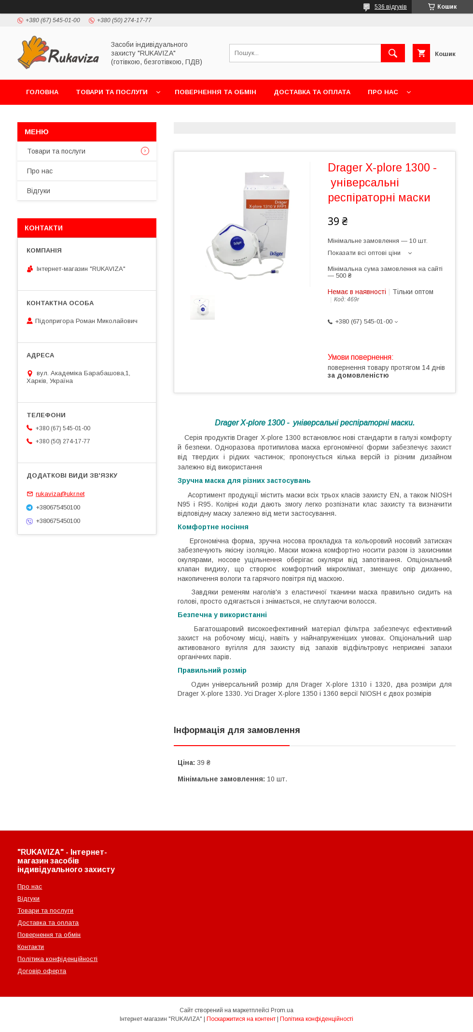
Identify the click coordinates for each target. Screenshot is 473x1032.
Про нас (383, 92)
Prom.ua (282, 1010)
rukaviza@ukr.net (60, 493)
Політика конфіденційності (57, 958)
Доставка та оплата (312, 92)
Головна (42, 92)
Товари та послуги (112, 92)
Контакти (44, 117)
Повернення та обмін (215, 92)
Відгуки (38, 191)
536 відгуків (391, 6)
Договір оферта (41, 971)
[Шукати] (393, 53)
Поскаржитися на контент (241, 1019)
